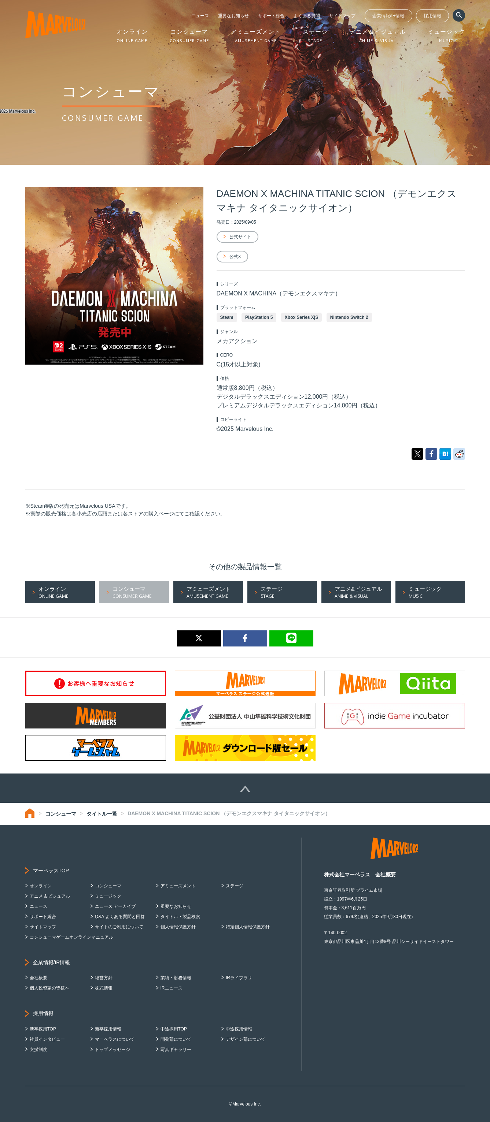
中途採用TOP (174, 1029)
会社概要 (38, 977)
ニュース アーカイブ (115, 906)
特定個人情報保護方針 (248, 926)
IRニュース (172, 988)
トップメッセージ (112, 1049)
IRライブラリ (239, 977)
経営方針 (104, 977)
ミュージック (108, 896)
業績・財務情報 (176, 977)
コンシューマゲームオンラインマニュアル (71, 937)
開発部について (176, 1039)
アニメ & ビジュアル (50, 896)
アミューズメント (178, 885)
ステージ (234, 885)
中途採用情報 (239, 1029)
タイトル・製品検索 (180, 916)
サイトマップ (342, 15)
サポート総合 (271, 15)
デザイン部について (245, 1039)
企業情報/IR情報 (388, 15)
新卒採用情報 (108, 1029)
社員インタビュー (47, 1039)
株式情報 (104, 988)
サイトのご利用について (119, 926)
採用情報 (432, 15)
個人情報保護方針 (178, 926)
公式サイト (240, 236)
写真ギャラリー (176, 1049)
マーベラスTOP (51, 870)
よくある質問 (307, 15)
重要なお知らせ (233, 15)
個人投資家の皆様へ (49, 988)
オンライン (41, 885)
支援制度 (38, 1049)
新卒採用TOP (43, 1029)
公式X (235, 256)
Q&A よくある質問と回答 (120, 916)
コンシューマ (60, 814)
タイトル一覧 (101, 814)
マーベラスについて (115, 1039)
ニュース (200, 15)
